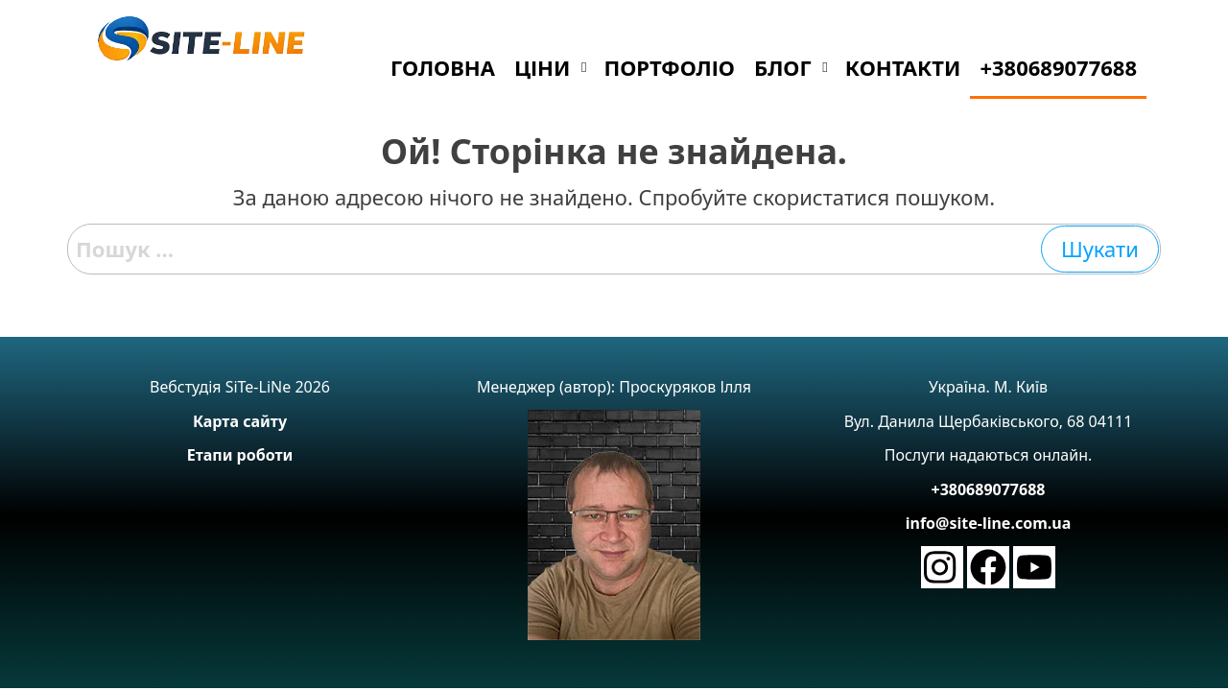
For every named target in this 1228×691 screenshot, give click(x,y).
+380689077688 (989, 489)
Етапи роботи (240, 454)
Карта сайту (240, 421)
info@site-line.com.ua (989, 523)
